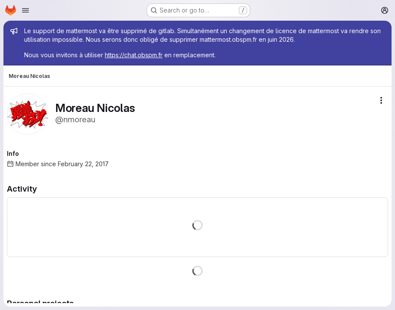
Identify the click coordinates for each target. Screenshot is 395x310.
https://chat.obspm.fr (134, 55)
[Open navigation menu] (25, 10)
